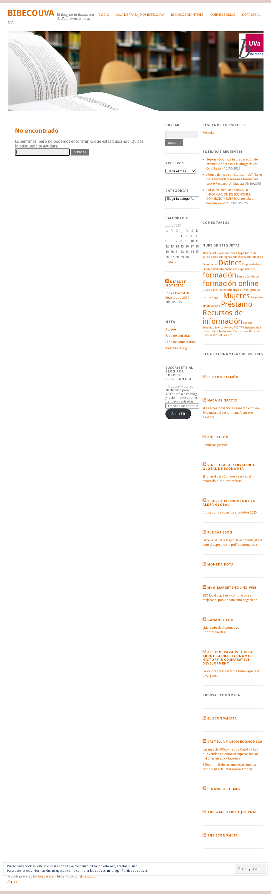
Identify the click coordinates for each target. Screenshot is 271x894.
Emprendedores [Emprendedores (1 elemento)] (252, 264)
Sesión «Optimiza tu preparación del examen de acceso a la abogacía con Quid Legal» (232, 164)
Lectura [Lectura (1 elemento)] (207, 297)
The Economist (222, 835)
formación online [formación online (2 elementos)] (231, 283)
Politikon (218, 437)
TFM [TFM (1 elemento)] (241, 327)
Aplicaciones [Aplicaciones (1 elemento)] (229, 253)
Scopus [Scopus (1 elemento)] (248, 322)
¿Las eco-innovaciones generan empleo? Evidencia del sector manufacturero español (232, 412)
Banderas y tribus (215, 445)
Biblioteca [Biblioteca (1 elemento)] (239, 256)
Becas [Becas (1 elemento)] (214, 256)
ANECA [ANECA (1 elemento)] (216, 253)
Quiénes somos (222, 14)
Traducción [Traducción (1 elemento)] (226, 331)
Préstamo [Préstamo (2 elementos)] (236, 304)
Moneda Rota (220, 564)
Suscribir (178, 414)
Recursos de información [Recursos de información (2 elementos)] (223, 317)
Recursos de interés (187, 14)
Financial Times (223, 789)
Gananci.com (220, 620)
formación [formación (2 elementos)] (219, 275)
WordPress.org (176, 348)
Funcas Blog (220, 532)
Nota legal (251, 14)
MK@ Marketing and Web (232, 588)
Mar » (172, 262)
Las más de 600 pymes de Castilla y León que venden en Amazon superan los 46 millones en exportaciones (231, 754)
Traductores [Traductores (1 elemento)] (240, 331)
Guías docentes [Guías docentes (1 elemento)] (213, 290)
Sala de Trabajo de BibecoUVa (140, 14)
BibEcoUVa (30, 13)
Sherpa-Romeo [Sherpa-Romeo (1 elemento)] (224, 327)
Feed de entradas (177, 336)
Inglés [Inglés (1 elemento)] (237, 290)
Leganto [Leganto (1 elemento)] (217, 297)
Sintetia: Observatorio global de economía (229, 466)
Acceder (171, 329)
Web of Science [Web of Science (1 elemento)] (222, 335)
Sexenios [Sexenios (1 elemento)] (208, 327)
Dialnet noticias (175, 283)
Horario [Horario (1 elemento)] (228, 290)
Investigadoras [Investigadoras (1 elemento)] (251, 290)
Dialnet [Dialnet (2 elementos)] (230, 262)
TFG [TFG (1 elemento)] (236, 327)
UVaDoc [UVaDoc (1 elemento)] (207, 335)
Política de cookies (135, 870)
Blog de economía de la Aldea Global (229, 502)
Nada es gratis (222, 400)
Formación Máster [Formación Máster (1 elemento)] (248, 276)
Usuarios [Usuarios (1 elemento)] (255, 331)
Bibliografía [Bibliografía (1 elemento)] (226, 256)
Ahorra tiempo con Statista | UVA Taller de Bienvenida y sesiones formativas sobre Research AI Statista (234, 179)
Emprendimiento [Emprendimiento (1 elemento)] (213, 269)
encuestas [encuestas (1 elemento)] (231, 269)
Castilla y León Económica (235, 742)
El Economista (222, 718)
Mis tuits (208, 132)
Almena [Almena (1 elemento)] (207, 253)
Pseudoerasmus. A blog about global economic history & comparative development (228, 657)
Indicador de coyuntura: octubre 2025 (230, 512)
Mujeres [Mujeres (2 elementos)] (236, 296)
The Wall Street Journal (232, 812)
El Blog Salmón (223, 377)
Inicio (104, 14)
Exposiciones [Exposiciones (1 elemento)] (246, 269)
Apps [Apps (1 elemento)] (241, 253)
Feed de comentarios (180, 342)
